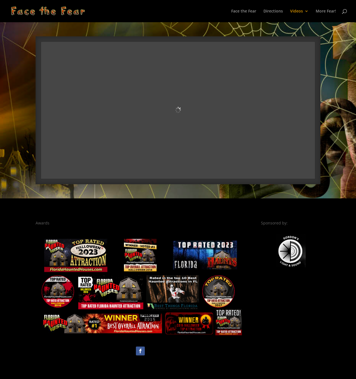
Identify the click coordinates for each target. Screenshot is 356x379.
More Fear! (326, 11)
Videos (296, 11)
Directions (273, 11)
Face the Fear (243, 11)
